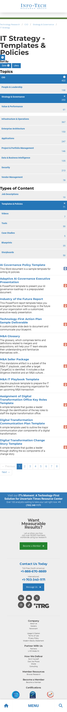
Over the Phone (33, 661)
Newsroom (33, 628)
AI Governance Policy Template (22, 265)
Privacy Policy (33, 638)
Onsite (33, 664)
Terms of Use (33, 636)
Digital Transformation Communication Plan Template (22, 421)
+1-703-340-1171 (33, 579)
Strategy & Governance (43, 24)
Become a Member (33, 546)
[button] (33, 705)
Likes (16, 65)
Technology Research (10, 24)
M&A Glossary (10, 336)
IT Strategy (5, 27)
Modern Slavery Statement (33, 641)
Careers (34, 626)
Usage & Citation (33, 633)
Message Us (33, 587)
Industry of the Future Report (21, 299)
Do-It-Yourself (33, 659)
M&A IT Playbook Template (19, 379)
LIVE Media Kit (33, 651)
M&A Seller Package (14, 359)
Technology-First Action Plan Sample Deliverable (21, 320)
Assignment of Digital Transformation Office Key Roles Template (23, 400)
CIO (26, 24)
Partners (33, 649)
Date (5, 65)
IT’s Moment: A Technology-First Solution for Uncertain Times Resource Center (33, 497)
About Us (33, 623)
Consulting (34, 666)
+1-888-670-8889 (34, 571)
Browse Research (33, 674)
